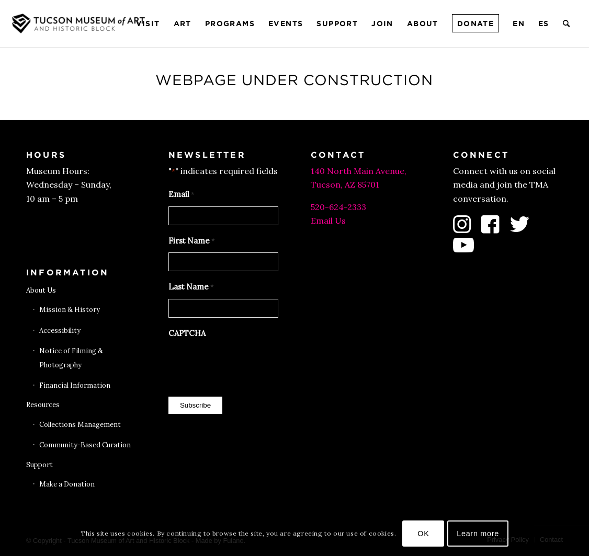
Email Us (328, 220)
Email (181, 195)
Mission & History (69, 309)
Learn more (478, 533)
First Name (191, 241)
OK (423, 533)
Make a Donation (67, 484)
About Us (41, 290)
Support (39, 464)
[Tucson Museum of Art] (80, 23)
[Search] (566, 23)
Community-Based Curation (85, 445)
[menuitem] (148, 23)
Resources (43, 404)
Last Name (191, 287)
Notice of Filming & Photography (71, 357)
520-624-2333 (338, 207)
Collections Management (80, 424)
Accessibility (60, 330)
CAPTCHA (187, 333)
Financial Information (74, 385)
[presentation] (247, 364)
